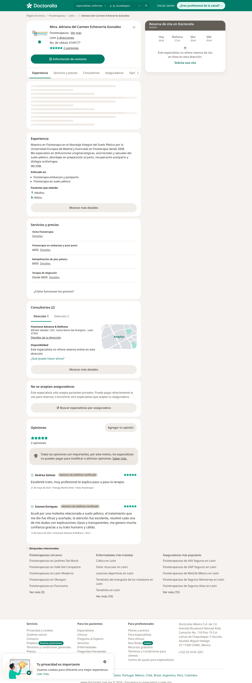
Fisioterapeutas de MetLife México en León (191, 573)
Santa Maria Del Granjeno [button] (71, 330)
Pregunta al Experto (90, 639)
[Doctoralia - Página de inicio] (49, 5)
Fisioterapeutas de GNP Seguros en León (189, 567)
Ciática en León (106, 561)
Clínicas (82, 635)
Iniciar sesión (166, 6)
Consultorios (91, 73)
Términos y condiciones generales (49, 647)
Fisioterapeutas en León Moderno (51, 573)
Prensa (31, 651)
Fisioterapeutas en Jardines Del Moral (53, 561)
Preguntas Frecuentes (91, 651)
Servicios (83, 643)
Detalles (37, 236)
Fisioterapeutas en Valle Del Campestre (55, 567)
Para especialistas (139, 635)
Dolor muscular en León (112, 567)
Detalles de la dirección (46, 337)
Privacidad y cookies (40, 630)
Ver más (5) (37, 592)
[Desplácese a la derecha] (138, 73)
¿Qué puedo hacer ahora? (47, 358)
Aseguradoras (114, 73)
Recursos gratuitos (140, 647)
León (90, 330)
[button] (68, 59)
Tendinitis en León (108, 590)
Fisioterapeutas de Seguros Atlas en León (190, 586)
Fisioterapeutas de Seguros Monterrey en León (193, 579)
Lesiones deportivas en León (115, 573)
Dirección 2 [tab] (61, 316)
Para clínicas (136, 639)
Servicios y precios (66, 73)
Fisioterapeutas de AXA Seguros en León (189, 561)
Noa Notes (140, 643)
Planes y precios (138, 630)
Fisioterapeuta (57, 15)
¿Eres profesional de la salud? (201, 6)
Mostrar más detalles (90, 209)
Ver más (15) (104, 596)
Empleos (45, 643)
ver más (36, 166)
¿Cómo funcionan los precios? (54, 291)
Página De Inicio (36, 15)
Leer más (43, 674)
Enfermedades (86, 647)
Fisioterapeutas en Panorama (48, 586)
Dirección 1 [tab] (41, 316)
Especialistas (85, 630)
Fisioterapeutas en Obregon (47, 579)
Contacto (32, 639)
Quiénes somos (37, 635)
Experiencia (40, 73)
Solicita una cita (185, 63)
